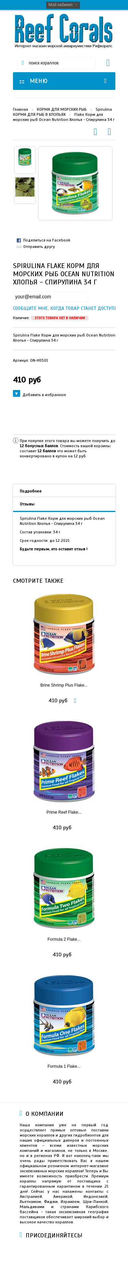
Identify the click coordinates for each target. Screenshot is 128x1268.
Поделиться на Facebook (46, 240)
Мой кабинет (60, 4)
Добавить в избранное (40, 394)
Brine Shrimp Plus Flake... (64, 685)
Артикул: (30, 360)
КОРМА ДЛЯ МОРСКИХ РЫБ (62, 109)
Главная (20, 109)
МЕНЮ (64, 81)
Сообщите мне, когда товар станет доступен (19, 308)
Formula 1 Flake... (64, 1066)
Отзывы (27, 504)
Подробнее (31, 491)
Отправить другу (39, 246)
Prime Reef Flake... (64, 812)
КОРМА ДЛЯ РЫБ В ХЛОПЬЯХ (39, 114)
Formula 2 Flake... (64, 939)
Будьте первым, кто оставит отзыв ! (53, 549)
